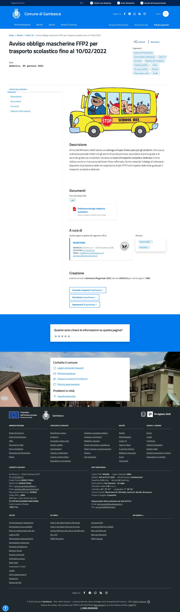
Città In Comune (139, 601)
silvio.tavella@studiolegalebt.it (109, 504)
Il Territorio (150, 440)
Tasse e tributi (124, 444)
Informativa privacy (17, 558)
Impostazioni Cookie (17, 566)
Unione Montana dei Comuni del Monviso (67, 530)
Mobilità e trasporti (92, 440)
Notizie (122, 432)
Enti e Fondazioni (16, 448)
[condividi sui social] (139, 42)
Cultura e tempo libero (59, 456)
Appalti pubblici (56, 444)
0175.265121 (89, 250)
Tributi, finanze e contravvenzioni (97, 448)
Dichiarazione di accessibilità (20, 526)
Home (11, 35)
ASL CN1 (54, 534)
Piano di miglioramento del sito (21, 530)
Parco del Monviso (98, 530)
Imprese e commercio (93, 436)
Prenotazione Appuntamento (21, 538)
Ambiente (54, 436)
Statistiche (13, 578)
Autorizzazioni (56, 448)
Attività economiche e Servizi (158, 452)
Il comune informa (126, 448)
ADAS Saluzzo (97, 538)
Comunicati (123, 460)
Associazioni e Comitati (156, 456)
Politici (11, 456)
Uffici (11, 440)
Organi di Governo (16, 432)
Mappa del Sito (15, 582)
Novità (19, 35)
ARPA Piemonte (57, 538)
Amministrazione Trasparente (21, 522)
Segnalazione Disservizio (19, 542)
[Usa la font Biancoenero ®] (100, 3)
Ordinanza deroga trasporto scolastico (91, 210)
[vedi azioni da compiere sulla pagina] (153, 42)
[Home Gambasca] (36, 14)
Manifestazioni (125, 436)
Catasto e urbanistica (59, 452)
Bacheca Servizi (15, 550)
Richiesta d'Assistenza (18, 546)
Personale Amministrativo (19, 452)
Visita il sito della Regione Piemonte (65, 522)
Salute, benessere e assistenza (97, 444)
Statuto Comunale (16, 554)
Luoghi (149, 436)
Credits (12, 570)
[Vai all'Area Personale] (153, 3)
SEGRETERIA (79, 242)
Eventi (149, 432)
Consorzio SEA (97, 522)
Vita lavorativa (90, 456)
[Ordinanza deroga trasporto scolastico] (74, 209)
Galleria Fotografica (154, 444)
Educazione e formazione (60, 460)
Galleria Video (152, 448)
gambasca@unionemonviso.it (85, 255)
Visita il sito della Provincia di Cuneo (65, 526)
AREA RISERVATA (88, 608)
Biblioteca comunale (127, 452)
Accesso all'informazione (118, 24)
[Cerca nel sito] (166, 14)
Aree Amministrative (17, 436)
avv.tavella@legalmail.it (105, 507)
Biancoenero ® (100, 605)
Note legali (13, 562)
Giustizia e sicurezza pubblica (96, 432)
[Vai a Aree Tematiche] (125, 3)
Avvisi (121, 456)
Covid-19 (29, 35)
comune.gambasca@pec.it (25, 486)
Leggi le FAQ (14, 534)
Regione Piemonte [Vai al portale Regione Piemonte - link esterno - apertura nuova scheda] (17, 3)
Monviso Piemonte (98, 534)
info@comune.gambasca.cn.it (92, 252)
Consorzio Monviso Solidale (102, 526)
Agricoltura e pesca (58, 432)
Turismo (87, 452)
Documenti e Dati (16, 444)
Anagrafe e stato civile (59, 440)
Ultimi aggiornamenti (17, 574)
